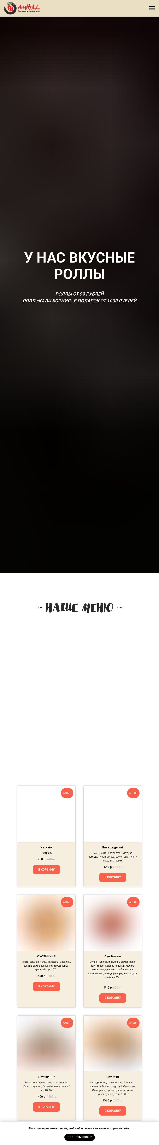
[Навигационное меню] (152, 8)
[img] (49, 700)
